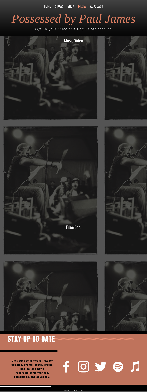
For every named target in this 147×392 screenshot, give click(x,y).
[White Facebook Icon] (66, 366)
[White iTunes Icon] (135, 366)
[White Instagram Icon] (83, 366)
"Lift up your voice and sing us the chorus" (72, 29)
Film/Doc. (73, 227)
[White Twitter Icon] (101, 366)
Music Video (73, 41)
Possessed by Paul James (73, 18)
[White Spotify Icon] (118, 366)
